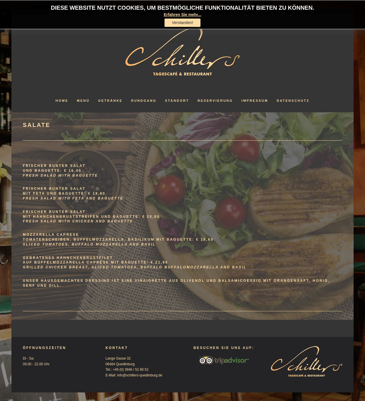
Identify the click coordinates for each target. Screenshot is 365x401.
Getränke (110, 100)
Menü (83, 100)
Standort (177, 100)
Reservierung (215, 100)
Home (62, 100)
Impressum (255, 100)
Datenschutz (293, 100)
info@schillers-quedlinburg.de (139, 375)
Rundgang (144, 100)
